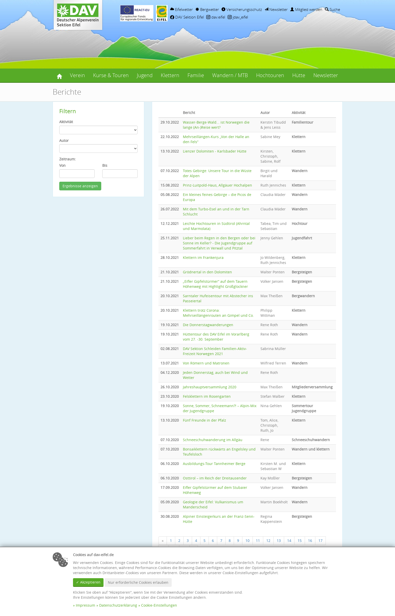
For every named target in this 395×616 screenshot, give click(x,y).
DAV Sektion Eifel (187, 17)
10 (247, 540)
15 (300, 540)
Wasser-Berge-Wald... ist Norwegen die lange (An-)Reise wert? (216, 125)
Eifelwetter (181, 9)
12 (268, 540)
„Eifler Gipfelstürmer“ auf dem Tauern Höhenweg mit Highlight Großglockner (215, 284)
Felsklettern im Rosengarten (207, 396)
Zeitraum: (67, 159)
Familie (195, 75)
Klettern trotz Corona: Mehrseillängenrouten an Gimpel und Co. (218, 313)
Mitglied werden (306, 9)
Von (62, 165)
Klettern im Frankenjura (203, 257)
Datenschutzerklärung (118, 605)
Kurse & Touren (111, 75)
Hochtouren (270, 75)
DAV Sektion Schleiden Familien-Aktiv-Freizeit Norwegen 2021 (215, 351)
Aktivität (66, 121)
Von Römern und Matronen (206, 363)
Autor (64, 140)
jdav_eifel (238, 17)
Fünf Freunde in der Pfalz (204, 420)
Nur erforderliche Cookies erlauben (138, 582)
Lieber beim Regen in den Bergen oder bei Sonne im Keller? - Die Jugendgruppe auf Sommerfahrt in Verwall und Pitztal (219, 243)
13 (279, 540)
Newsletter (276, 9)
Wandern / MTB (230, 75)
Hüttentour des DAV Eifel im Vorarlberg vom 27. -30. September (216, 337)
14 (289, 540)
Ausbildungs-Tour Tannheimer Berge (214, 463)
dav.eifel (215, 17)
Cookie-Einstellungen (159, 605)
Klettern (170, 75)
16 (310, 540)
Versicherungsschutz (242, 9)
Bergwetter (207, 9)
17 (320, 540)
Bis (104, 165)
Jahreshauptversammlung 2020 (209, 387)
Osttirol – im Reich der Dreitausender (215, 478)
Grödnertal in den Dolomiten (207, 272)
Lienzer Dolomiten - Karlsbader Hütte (214, 151)
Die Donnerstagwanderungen (208, 324)
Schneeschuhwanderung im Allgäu (212, 439)
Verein (77, 75)
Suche (332, 9)
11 (258, 540)
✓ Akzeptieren (88, 582)
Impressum (85, 605)
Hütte (298, 75)
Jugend (145, 75)
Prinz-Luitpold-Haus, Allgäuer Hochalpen (217, 185)
